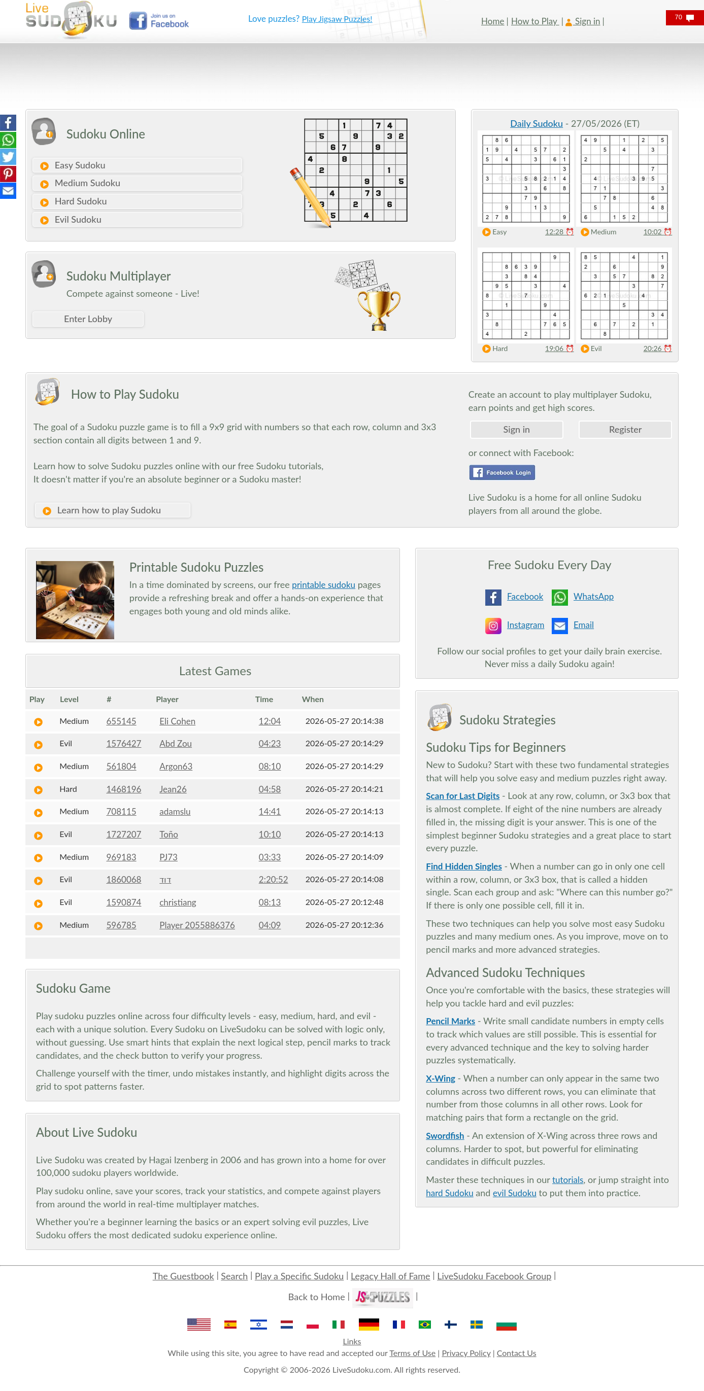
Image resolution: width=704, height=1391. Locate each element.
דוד (165, 879)
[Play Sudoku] (38, 721)
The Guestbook (183, 1275)
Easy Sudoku (72, 165)
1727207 (123, 834)
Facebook (525, 596)
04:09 (270, 925)
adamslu (174, 811)
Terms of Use (412, 1353)
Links (352, 1341)
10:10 (270, 834)
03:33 (270, 857)
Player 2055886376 (197, 925)
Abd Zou (175, 743)
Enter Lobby (88, 318)
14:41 (270, 811)
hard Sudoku (449, 1193)
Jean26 (173, 789)
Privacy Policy (466, 1353)
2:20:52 (273, 879)
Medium (596, 232)
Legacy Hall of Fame (390, 1275)
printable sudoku (323, 584)
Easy (492, 232)
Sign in (517, 429)
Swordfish (445, 1135)
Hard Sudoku (73, 201)
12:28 (559, 231)
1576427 (123, 743)
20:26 (658, 348)
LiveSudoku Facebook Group (494, 1275)
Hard (493, 348)
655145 (121, 721)
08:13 (270, 902)
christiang (177, 902)
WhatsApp (594, 596)
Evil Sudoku (70, 220)
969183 (121, 857)
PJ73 (168, 857)
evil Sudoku (515, 1193)
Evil (589, 348)
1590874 (123, 902)
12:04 (270, 721)
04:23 (270, 743)
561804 (121, 766)
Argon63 (175, 766)
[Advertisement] (322, 76)
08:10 (270, 766)
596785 (121, 925)
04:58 (270, 789)
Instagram (525, 624)
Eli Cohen (177, 721)
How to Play (535, 21)
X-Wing (440, 1078)
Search (234, 1275)
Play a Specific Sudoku (299, 1275)
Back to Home (316, 1296)
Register (625, 429)
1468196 (123, 789)
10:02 (658, 231)
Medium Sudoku (79, 183)
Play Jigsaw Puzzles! (337, 18)
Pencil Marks (450, 1021)
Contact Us (517, 1353)
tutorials (567, 1179)
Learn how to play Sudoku (101, 510)
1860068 (123, 879)
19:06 (559, 348)
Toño (168, 834)
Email (584, 624)
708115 (121, 811)
